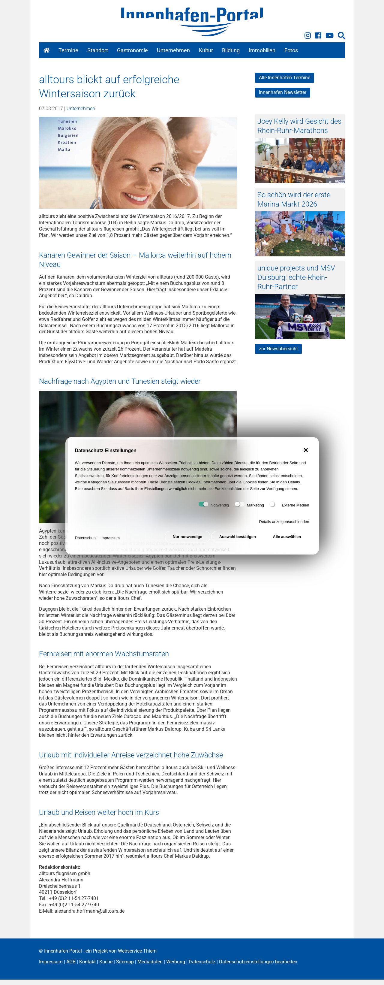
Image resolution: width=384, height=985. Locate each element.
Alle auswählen (287, 541)
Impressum (110, 541)
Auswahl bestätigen (236, 541)
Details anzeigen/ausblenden (284, 527)
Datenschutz (86, 541)
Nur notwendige (185, 541)
